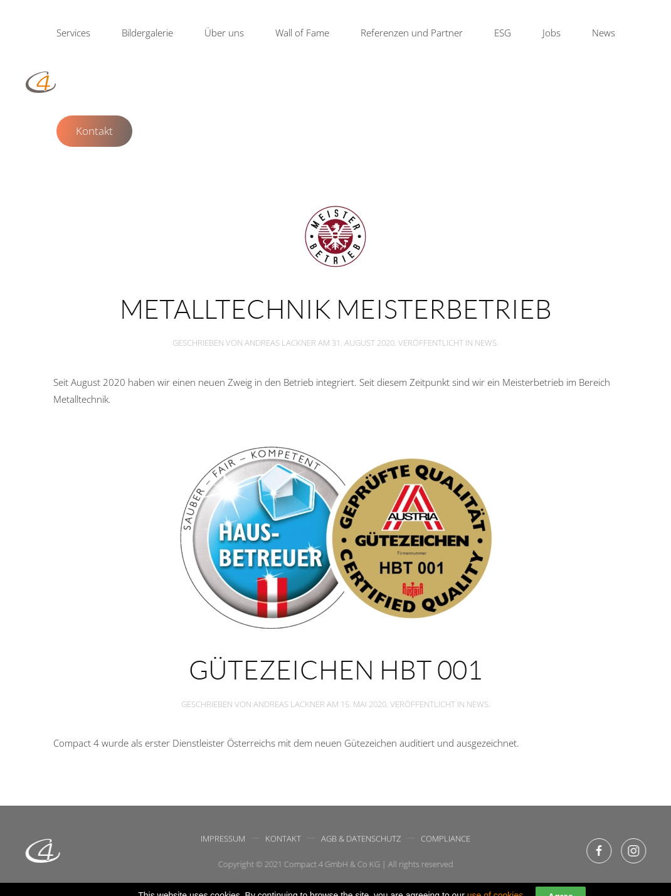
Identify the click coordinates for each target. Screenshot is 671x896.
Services (73, 32)
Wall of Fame (302, 32)
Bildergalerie (147, 32)
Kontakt (94, 131)
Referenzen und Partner (412, 32)
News (603, 32)
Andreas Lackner (280, 342)
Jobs (551, 32)
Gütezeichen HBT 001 (335, 669)
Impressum (223, 839)
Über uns (224, 32)
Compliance (445, 839)
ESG (502, 32)
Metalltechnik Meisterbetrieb (336, 308)
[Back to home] (40, 82)
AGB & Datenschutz (361, 839)
